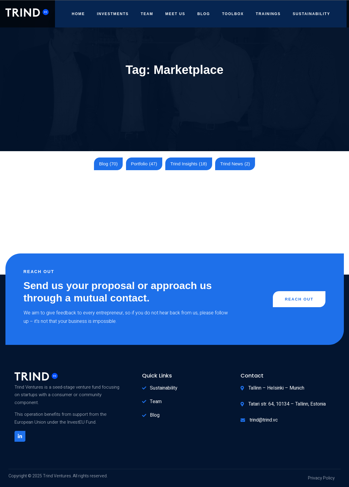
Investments (113, 14)
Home (78, 14)
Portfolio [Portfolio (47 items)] (144, 164)
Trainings (268, 14)
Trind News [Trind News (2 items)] (235, 164)
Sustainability (311, 14)
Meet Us (175, 14)
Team (147, 14)
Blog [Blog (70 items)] (108, 164)
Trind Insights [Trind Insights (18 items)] (188, 164)
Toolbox (233, 14)
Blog (203, 14)
